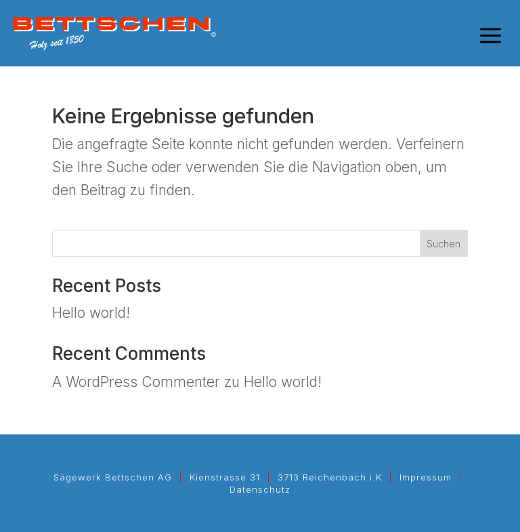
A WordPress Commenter (136, 381)
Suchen (443, 243)
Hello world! (91, 312)
